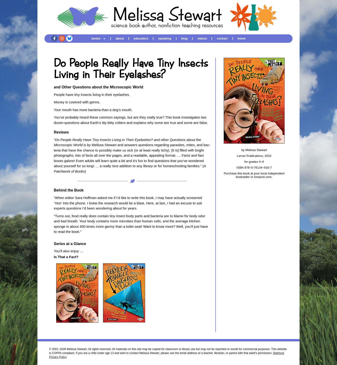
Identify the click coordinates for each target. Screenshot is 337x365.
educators (141, 38)
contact (222, 38)
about (120, 38)
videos (202, 38)
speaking (164, 38)
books (99, 38)
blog (184, 38)
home (242, 38)
